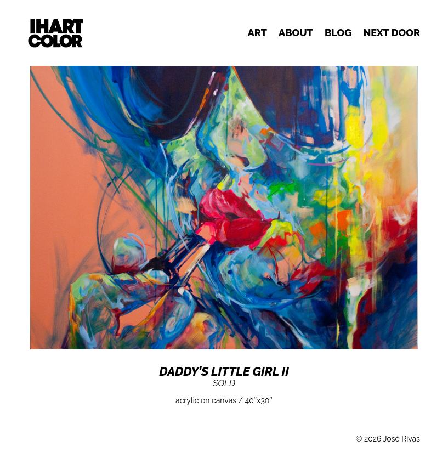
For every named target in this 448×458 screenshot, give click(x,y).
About (296, 32)
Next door (392, 32)
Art (257, 32)
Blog (338, 32)
